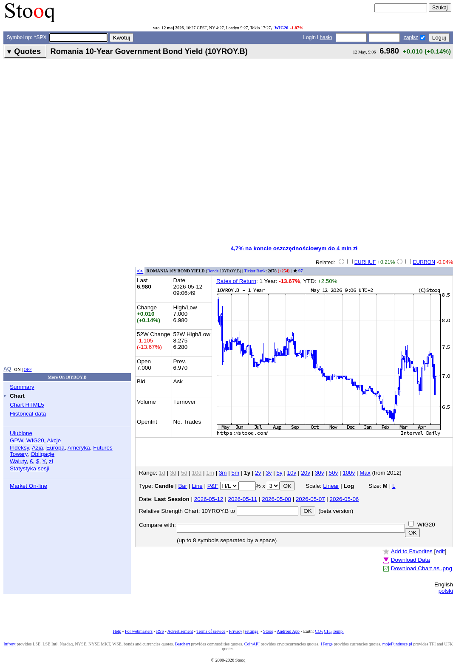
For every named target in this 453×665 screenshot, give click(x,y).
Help (117, 631)
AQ (7, 369)
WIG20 (281, 27)
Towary (19, 454)
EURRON (424, 262)
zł (51, 461)
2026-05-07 (310, 499)
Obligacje (42, 454)
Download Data (410, 560)
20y (305, 473)
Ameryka (79, 447)
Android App (288, 631)
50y (333, 473)
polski (446, 591)
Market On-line (28, 486)
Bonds (212, 271)
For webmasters (139, 631)
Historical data (28, 413)
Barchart (182, 644)
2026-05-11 (242, 499)
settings (251, 631)
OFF (28, 369)
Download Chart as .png (421, 568)
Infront (9, 644)
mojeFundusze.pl (397, 644)
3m (223, 473)
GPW (16, 440)
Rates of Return (236, 281)
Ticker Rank (255, 271)
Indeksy (19, 447)
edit (440, 551)
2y (258, 473)
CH (327, 631)
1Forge (326, 644)
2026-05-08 (276, 499)
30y (319, 473)
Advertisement (180, 631)
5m (236, 473)
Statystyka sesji (29, 468)
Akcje (54, 440)
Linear (331, 486)
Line (197, 486)
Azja (37, 447)
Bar (182, 486)
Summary (22, 387)
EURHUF (365, 262)
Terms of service (210, 631)
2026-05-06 (344, 499)
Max (365, 473)
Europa (55, 447)
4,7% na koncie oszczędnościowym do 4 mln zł (294, 248)
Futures (103, 447)
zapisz (411, 37)
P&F (212, 486)
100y (349, 473)
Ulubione (21, 433)
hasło (326, 37)
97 (300, 271)
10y (292, 473)
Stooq (268, 631)
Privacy (235, 631)
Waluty (18, 461)
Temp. (338, 631)
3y (269, 473)
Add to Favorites (412, 551)
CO (319, 631)
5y (279, 473)
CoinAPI (252, 644)
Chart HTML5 (27, 405)
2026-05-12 (209, 499)
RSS (160, 631)
